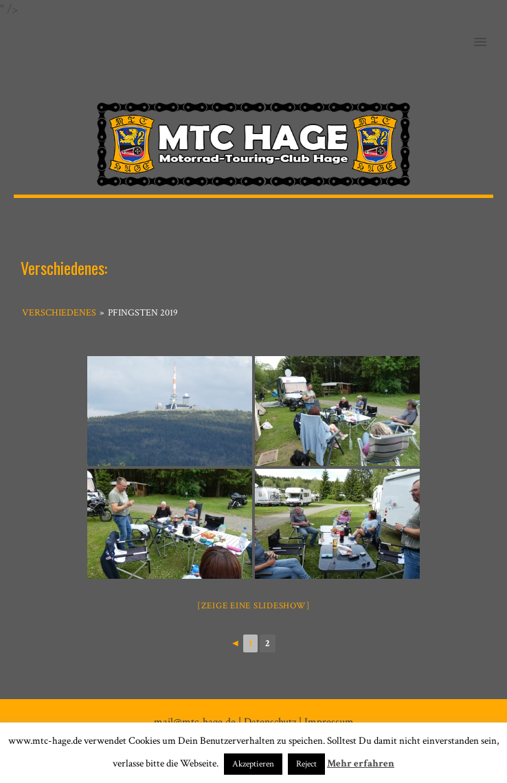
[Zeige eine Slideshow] (254, 606)
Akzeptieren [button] (253, 764)
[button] (488, 33)
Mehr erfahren (360, 763)
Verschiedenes (59, 313)
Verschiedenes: (64, 267)
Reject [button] (306, 764)
